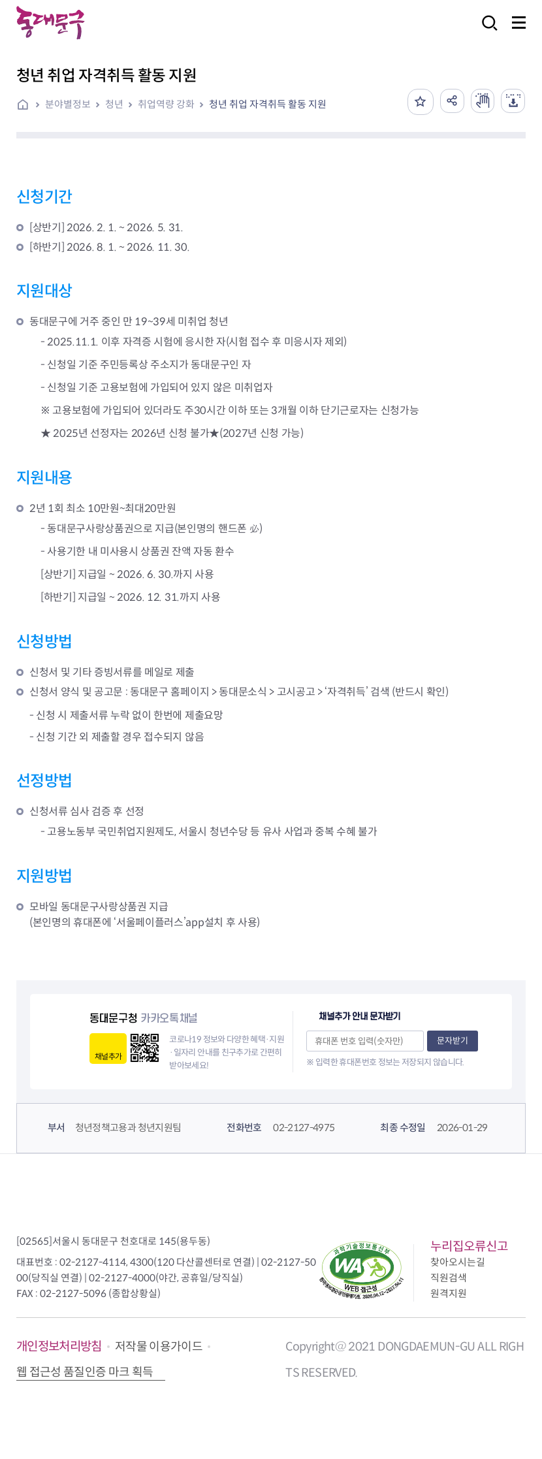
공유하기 (447, 102)
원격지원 (448, 1293)
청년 (114, 104)
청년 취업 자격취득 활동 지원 (268, 104)
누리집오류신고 (469, 1246)
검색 (486, 31)
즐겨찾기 (414, 102)
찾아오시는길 (457, 1262)
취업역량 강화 (166, 104)
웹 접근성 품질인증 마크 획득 (84, 1372)
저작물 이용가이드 (158, 1346)
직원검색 (448, 1278)
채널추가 (108, 1056)
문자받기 (452, 1040)
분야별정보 (68, 104)
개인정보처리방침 (59, 1346)
